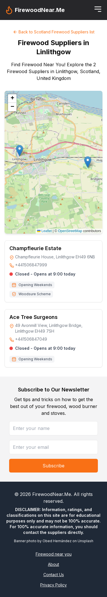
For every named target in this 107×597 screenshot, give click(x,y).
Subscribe (53, 466)
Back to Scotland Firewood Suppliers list (53, 31)
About (53, 564)
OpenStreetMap (70, 231)
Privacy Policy (53, 584)
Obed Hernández (57, 541)
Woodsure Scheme (35, 294)
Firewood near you (54, 554)
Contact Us (53, 574)
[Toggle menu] (97, 9)
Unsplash (85, 541)
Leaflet (44, 231)
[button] (87, 162)
